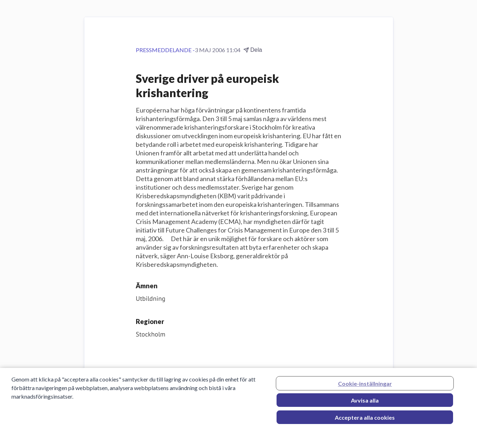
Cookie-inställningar (365, 385)
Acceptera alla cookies (365, 419)
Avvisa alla (365, 402)
